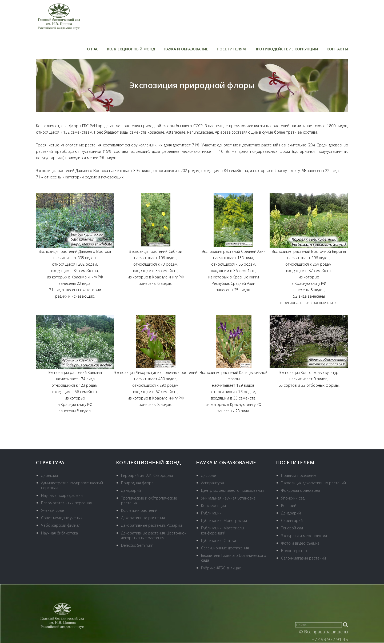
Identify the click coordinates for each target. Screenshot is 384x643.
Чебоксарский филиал (60, 525)
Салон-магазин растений (303, 558)
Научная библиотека (59, 533)
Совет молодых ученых (61, 517)
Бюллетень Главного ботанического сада (233, 558)
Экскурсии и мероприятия (304, 535)
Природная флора (137, 482)
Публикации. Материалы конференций (222, 530)
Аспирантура (212, 482)
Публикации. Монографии (224, 520)
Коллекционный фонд (131, 48)
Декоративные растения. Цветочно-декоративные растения (153, 535)
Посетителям (231, 48)
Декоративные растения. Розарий (151, 525)
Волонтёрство (294, 550)
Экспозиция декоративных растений (313, 482)
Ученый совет (53, 510)
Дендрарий (131, 490)
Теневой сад (292, 527)
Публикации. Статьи (218, 540)
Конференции (213, 505)
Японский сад (293, 498)
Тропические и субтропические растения (149, 500)
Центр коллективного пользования (232, 490)
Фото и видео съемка (300, 543)
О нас (92, 48)
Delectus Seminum (137, 545)
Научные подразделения (63, 495)
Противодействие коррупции (286, 48)
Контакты (337, 48)
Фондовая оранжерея (300, 490)
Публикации (211, 513)
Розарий (288, 505)
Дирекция (49, 475)
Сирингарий (292, 520)
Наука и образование (186, 48)
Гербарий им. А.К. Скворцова (147, 475)
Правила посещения (299, 475)
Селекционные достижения (225, 547)
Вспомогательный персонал (66, 502)
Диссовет (209, 475)
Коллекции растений (139, 510)
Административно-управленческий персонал (72, 485)
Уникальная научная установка (228, 498)
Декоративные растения (143, 517)
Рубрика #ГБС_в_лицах (221, 567)
